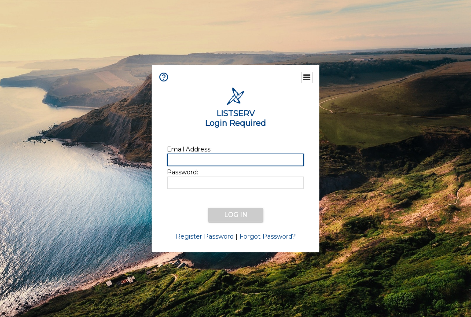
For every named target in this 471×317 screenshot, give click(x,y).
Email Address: (189, 149)
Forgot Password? (267, 236)
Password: (182, 172)
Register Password (205, 236)
